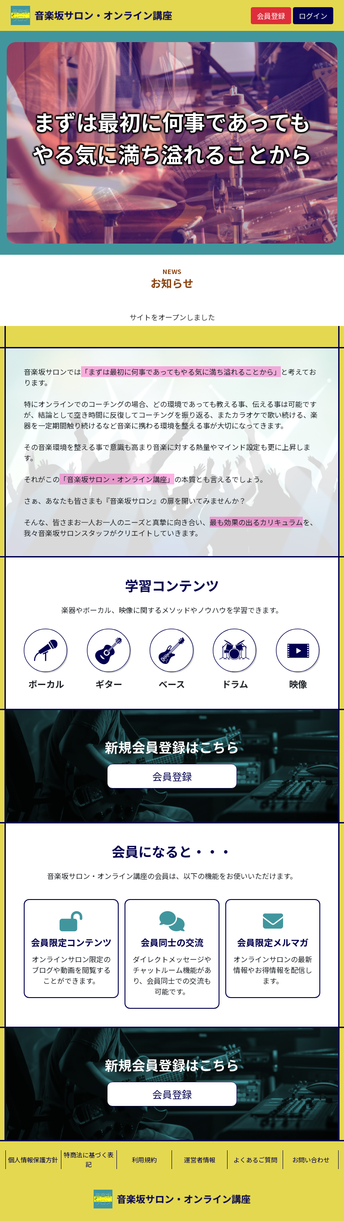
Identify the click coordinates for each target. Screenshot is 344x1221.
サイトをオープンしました (172, 317)
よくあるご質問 (255, 1159)
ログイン (313, 15)
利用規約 (144, 1159)
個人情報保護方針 (33, 1159)
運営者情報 (199, 1159)
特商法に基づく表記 (89, 1159)
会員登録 (271, 15)
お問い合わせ (311, 1159)
